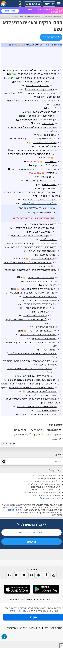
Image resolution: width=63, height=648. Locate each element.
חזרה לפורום (51, 37)
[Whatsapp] (31, 575)
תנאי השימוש (13, 510)
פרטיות (45, 628)
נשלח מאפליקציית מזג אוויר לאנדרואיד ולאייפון (33, 218)
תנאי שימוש (34, 628)
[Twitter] (24, 575)
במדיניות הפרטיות (17, 610)
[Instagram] (17, 575)
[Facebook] (46, 575)
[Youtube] (54, 575)
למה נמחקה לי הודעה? (50, 498)
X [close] (61, 645)
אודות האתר (56, 628)
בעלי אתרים (12, 628)
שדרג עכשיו (10, 10)
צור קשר (23, 628)
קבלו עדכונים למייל (31, 525)
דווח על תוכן (7, 444)
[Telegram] (39, 575)
